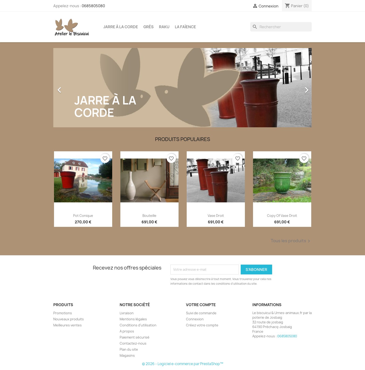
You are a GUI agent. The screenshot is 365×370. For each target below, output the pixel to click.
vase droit (216, 215)
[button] (72, 87)
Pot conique (83, 215)
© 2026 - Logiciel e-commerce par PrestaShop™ (182, 363)
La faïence (185, 26)
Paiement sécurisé (134, 337)
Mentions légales (133, 319)
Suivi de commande (201, 313)
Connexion (195, 319)
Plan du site (129, 349)
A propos (127, 331)
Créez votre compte (202, 325)
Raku (164, 26)
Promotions (62, 313)
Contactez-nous (133, 343)
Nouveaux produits (68, 319)
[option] (182, 87)
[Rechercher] (281, 26)
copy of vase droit (282, 215)
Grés (148, 26)
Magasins (127, 355)
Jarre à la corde (120, 26)
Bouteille (149, 215)
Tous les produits (291, 241)
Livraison (127, 313)
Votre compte (201, 304)
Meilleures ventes (67, 325)
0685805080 (93, 5)
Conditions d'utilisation (138, 325)
